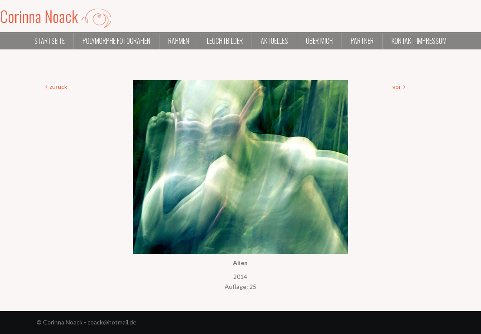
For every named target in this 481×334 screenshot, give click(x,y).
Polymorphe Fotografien (116, 41)
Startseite (49, 41)
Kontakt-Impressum (419, 41)
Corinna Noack (55, 15)
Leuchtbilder (225, 41)
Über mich (319, 41)
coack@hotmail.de (111, 322)
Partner (362, 41)
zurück (58, 86)
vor (396, 86)
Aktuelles (274, 41)
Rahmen (178, 41)
